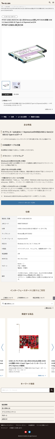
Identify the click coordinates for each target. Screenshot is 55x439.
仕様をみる (49, 109)
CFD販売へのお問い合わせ (16, 428)
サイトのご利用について (42, 425)
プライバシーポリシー (21, 425)
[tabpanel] (27, 305)
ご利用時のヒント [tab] (23, 298)
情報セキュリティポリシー (7, 425)
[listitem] (49, 308)
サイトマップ (4, 428)
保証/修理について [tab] (39, 298)
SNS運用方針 (31, 425)
